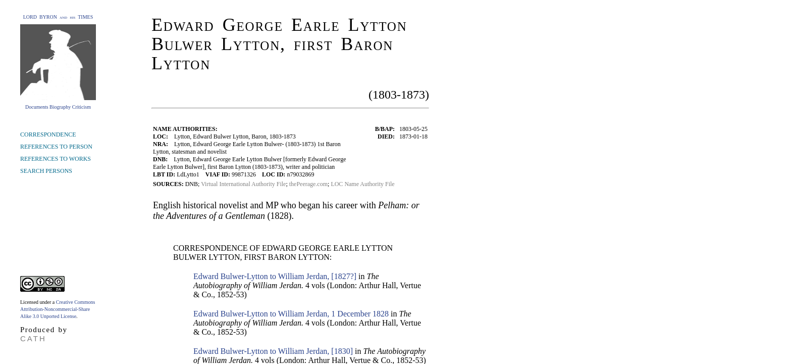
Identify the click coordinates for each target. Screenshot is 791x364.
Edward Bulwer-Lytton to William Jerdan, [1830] (273, 351)
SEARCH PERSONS (46, 170)
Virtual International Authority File (243, 184)
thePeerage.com (308, 184)
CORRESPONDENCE (48, 134)
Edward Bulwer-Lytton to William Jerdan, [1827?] (274, 276)
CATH (33, 338)
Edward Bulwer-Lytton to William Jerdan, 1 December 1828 (291, 313)
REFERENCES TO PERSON (56, 146)
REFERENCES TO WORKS (55, 158)
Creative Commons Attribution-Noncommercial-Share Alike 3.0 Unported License (57, 309)
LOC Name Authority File (362, 184)
